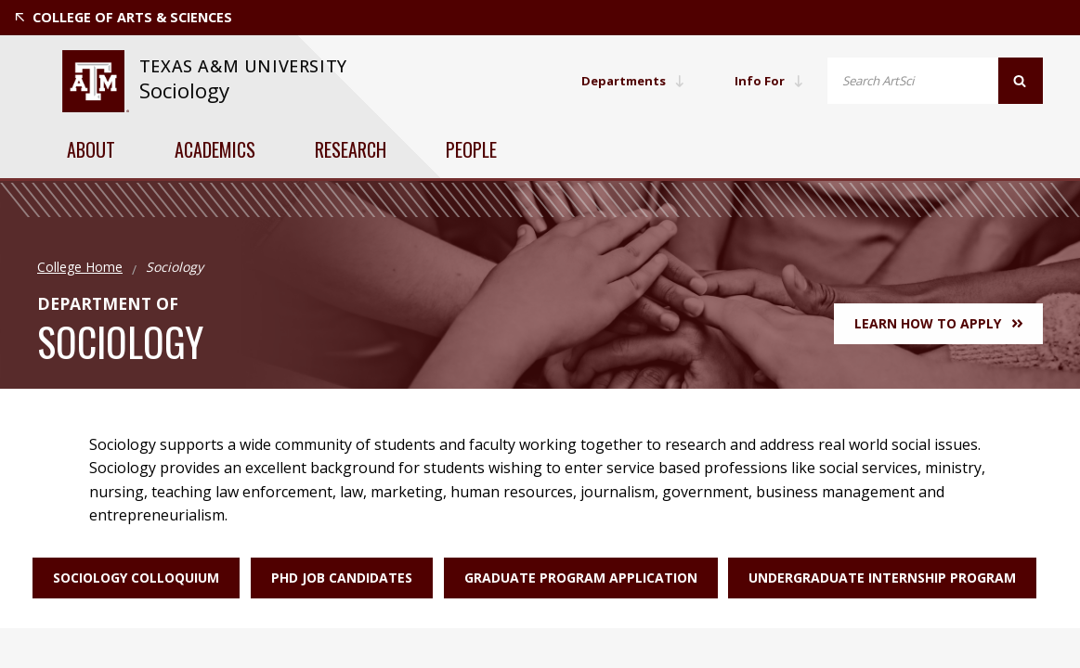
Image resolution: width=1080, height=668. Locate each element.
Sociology (184, 90)
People (471, 149)
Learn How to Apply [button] (938, 323)
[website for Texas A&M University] (95, 81)
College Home (80, 267)
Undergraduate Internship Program (890, 577)
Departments (628, 80)
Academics (215, 149)
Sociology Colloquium (121, 577)
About (91, 149)
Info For (768, 80)
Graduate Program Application (580, 577)
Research (350, 149)
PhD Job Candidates (334, 577)
